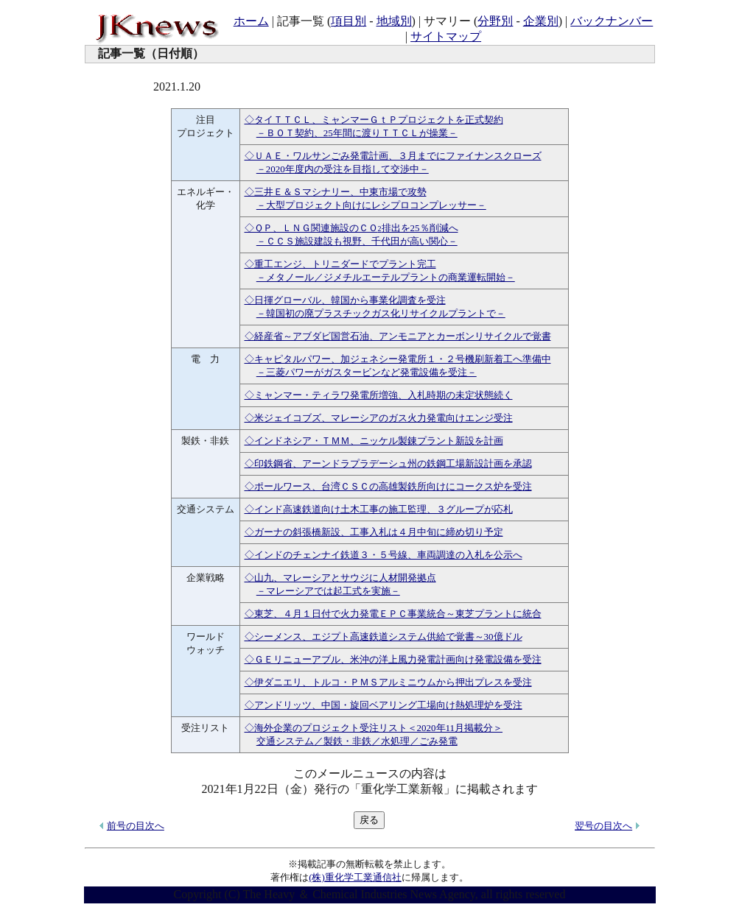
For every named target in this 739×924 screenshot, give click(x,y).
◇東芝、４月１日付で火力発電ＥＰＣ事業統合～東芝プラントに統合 (393, 613)
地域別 (394, 21)
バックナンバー (611, 21)
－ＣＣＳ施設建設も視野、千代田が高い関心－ (357, 241)
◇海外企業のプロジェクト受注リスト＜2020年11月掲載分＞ (374, 727)
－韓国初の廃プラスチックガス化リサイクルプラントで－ (380, 313)
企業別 (540, 21)
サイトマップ (445, 36)
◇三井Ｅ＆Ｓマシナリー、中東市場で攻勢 (336, 191)
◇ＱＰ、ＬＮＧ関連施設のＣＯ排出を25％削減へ (351, 227)
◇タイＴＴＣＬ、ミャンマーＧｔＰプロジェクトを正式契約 (374, 119)
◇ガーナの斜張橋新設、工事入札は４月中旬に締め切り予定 (374, 531)
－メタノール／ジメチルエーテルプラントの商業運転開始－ (385, 277)
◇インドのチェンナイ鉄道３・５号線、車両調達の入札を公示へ (383, 554)
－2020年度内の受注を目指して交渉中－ (342, 168)
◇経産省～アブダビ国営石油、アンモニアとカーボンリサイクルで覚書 (398, 336)
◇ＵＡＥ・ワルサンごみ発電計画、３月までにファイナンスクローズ (393, 155)
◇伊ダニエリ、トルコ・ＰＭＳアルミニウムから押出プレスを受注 (388, 682)
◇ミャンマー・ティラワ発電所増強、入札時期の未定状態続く (379, 395)
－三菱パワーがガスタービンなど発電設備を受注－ (366, 372)
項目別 (348, 21)
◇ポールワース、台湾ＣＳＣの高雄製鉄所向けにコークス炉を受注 (388, 486)
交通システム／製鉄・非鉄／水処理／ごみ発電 (357, 741)
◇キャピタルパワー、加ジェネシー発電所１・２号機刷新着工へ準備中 (398, 358)
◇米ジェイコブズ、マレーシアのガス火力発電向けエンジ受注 (379, 417)
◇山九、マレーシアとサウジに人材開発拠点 (340, 577)
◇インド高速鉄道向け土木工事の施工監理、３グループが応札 (379, 509)
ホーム (251, 21)
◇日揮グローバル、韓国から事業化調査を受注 (345, 300)
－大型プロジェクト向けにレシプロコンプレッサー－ (371, 205)
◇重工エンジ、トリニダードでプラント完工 (340, 263)
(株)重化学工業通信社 (355, 877)
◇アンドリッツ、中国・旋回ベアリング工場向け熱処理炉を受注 (383, 704)
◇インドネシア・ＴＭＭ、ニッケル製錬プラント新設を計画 (374, 440)
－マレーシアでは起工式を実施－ (328, 590)
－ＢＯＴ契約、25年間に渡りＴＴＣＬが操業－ (357, 132)
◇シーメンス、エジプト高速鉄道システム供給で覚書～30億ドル (383, 636)
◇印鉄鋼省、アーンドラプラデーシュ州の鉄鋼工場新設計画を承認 (388, 463)
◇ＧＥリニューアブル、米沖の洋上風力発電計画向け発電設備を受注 (393, 659)
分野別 (495, 21)
